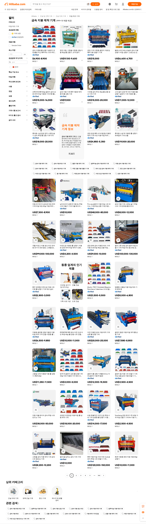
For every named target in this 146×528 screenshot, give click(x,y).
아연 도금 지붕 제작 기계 (102, 174)
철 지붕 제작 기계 (61, 174)
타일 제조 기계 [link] (74, 16)
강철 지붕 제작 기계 (51, 514)
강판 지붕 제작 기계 (122, 174)
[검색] (95, 4)
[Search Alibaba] (59, 4)
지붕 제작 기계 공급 (92, 514)
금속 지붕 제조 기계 (59, 163)
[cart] (116, 4)
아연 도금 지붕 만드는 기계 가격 (18, 519)
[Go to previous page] (67, 475)
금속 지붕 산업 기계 (57, 509)
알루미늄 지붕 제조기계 (114, 509)
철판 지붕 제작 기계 (77, 163)
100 (99, 475)
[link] (143, 506)
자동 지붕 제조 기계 (129, 514)
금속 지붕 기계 (39, 519)
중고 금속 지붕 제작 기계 (126, 169)
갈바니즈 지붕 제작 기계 (31, 514)
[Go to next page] (104, 475)
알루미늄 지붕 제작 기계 (37, 509)
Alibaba (34, 16)
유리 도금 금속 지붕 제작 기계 (103, 169)
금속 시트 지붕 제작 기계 (71, 514)
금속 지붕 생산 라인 (76, 509)
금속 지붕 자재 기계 (95, 509)
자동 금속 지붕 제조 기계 (121, 163)
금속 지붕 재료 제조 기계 (16, 509)
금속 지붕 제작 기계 (40, 163)
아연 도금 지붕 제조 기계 (41, 174)
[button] (88, 4)
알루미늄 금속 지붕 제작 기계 (99, 163)
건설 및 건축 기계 (46, 16)
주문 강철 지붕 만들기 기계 (79, 169)
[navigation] (17, 246)
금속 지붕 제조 (13, 514)
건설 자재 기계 (61, 16)
